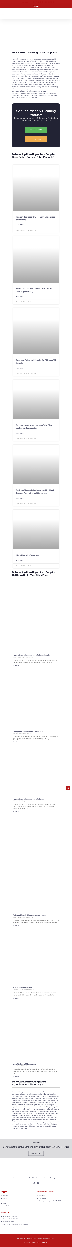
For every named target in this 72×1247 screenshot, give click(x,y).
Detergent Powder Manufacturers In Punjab (29, 915)
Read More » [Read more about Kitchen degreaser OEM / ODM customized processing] (20, 224)
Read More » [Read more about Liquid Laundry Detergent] (20, 560)
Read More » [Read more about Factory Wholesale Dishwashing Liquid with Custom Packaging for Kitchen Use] (20, 498)
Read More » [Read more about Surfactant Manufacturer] (16, 998)
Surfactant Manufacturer (22, 988)
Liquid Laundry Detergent (27, 555)
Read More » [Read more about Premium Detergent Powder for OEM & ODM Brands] (20, 368)
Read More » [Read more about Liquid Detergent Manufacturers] (16, 1076)
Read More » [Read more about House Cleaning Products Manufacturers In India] (16, 665)
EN (37, 6)
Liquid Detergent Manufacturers (25, 1064)
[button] (3, 14)
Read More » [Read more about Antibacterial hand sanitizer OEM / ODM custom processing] (20, 296)
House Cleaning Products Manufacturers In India (31, 655)
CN (34, 6)
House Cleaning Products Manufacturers (28, 799)
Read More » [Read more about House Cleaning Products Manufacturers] (16, 812)
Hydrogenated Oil (26, 93)
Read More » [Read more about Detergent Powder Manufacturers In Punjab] (16, 925)
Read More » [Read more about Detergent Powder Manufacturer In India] (16, 742)
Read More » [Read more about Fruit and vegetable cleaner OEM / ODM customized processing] (20, 433)
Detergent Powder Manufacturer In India (28, 731)
